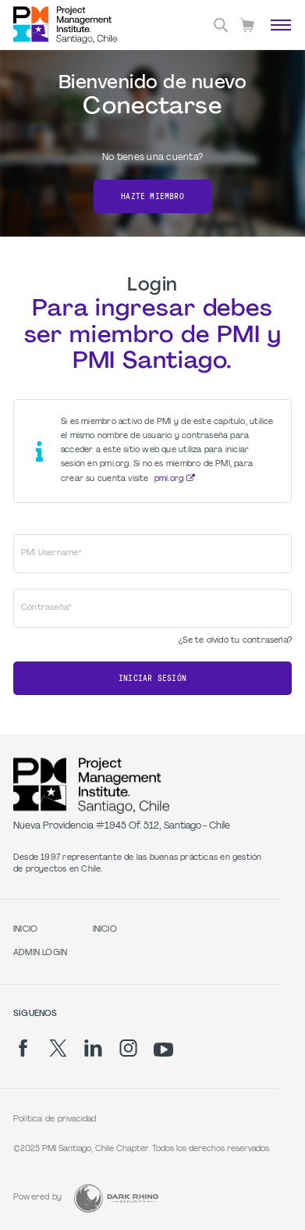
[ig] (128, 1048)
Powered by (37, 1197)
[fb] (23, 1048)
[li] (93, 1048)
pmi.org (168, 479)
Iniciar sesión (152, 678)
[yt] (163, 1050)
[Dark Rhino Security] (116, 1198)
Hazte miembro (152, 196)
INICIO (25, 929)
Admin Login (40, 953)
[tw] (58, 1048)
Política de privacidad (55, 1119)
